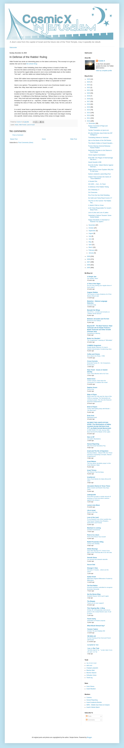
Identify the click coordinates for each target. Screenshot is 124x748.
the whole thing (31, 64)
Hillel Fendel (22, 124)
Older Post (73, 139)
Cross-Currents (92, 361)
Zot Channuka (92, 192)
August (91, 233)
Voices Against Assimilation (97, 155)
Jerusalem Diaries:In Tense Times (98, 486)
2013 (88, 112)
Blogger (89, 737)
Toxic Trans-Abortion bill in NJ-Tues (97, 373)
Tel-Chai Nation (92, 585)
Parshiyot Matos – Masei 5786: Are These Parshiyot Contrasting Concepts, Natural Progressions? (99, 454)
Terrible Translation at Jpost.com (98, 130)
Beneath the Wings (93, 310)
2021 (88, 90)
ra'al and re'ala (91, 305)
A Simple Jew (91, 276)
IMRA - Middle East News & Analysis (98, 705)
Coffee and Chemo (93, 354)
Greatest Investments (93, 529)
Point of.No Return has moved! (96, 536)
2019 (88, 96)
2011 (88, 118)
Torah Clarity (91, 619)
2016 (88, 104)
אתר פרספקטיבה (92, 645)
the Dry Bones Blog (93, 594)
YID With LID (91, 636)
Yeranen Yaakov (92, 629)
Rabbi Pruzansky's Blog (95, 542)
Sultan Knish (91, 577)
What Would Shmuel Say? (96, 626)
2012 (88, 115)
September (92, 231)
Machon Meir (90, 670)
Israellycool (91, 477)
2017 (88, 101)
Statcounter (13, 47)
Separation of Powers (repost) (96, 620)
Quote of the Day (92, 512)
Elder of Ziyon (92, 394)
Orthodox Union (91, 675)
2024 (88, 82)
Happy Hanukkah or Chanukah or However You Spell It (98, 220)
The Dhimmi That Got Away (95, 472)
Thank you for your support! (95, 603)
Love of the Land (93, 517)
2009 (88, 256)
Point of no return (93, 535)
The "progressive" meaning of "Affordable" (99, 340)
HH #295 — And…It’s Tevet (97, 184)
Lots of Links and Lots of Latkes (98, 212)
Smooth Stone (92, 557)
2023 (88, 85)
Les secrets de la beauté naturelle (97, 559)
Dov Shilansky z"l (93, 190)
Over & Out (90, 389)
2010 (88, 121)
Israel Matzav (91, 461)
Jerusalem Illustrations (94, 439)
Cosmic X (101, 61)
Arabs (16, 124)
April (90, 244)
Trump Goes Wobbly (93, 543)
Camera (89, 697)
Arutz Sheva (90, 686)
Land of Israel (31, 124)
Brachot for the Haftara (94, 320)
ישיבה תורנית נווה (91, 663)
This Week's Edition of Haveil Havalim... (100, 143)
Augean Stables (92, 292)
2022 (88, 87)
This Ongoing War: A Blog (96, 608)
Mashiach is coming (94, 528)
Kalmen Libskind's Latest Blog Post (99, 174)
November (92, 225)
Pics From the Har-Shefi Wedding (99, 195)
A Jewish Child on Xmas (96, 205)
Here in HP (90, 437)
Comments (90, 720)
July (90, 236)
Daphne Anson (92, 387)
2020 (88, 93)
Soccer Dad (91, 564)
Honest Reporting (93, 444)
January (91, 253)
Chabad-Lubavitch (92, 668)
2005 (88, 267)
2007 (88, 262)
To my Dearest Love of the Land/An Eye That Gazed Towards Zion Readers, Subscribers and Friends (99, 521)
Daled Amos (91, 379)
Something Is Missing (93, 333)
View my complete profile (104, 70)
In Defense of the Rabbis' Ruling (98, 187)
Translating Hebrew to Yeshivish (98, 137)
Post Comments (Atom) (25, 142)
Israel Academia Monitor (94, 702)
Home (44, 139)
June (90, 239)
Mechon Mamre (91, 673)
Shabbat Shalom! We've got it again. (98, 596)
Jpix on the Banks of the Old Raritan (99, 140)
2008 (88, 259)
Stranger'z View (92, 568)
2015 (88, 107)
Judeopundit (91, 495)
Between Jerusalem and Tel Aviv (98, 319)
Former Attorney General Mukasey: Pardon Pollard (99, 147)
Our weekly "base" (92, 278)
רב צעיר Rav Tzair (93, 648)
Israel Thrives (91, 470)
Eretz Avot (90, 415)
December (92, 123)
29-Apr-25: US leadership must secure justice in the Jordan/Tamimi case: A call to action (99, 611)
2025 (88, 79)
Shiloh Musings (92, 549)
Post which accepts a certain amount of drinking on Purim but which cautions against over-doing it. (99, 498)
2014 (88, 110)
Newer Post (14, 139)
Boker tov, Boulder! (93, 338)
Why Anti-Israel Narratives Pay (96, 445)
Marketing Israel (92, 417)
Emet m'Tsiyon (92, 407)
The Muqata (91, 601)
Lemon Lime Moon (93, 505)
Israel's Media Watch (93, 707)
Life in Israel (91, 510)
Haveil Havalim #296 (94, 162)
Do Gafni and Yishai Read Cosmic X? (100, 198)
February (92, 250)
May (90, 242)
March (91, 247)
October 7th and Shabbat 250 (96, 631)
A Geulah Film (92, 181)
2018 (88, 99)
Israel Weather (91, 689)
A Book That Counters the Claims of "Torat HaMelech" (99, 177)
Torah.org (89, 677)
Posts (88, 716)
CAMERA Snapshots (94, 345)
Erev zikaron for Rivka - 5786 (96, 356)
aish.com (89, 665)
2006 (88, 265)
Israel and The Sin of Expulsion (97, 451)
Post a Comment (18, 135)
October (91, 228)
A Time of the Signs (93, 284)
